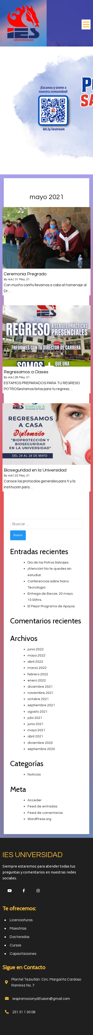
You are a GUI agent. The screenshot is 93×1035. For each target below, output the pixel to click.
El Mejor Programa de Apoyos (51, 606)
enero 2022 (37, 680)
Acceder (35, 800)
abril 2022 (35, 661)
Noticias (34, 774)
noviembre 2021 (41, 693)
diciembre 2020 (40, 743)
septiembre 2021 (41, 705)
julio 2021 (35, 718)
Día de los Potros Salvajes (48, 562)
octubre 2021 (38, 699)
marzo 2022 (37, 668)
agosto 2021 (38, 711)
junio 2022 (36, 649)
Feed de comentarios (45, 813)
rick (10, 279)
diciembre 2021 (40, 686)
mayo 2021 (36, 730)
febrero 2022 (38, 674)
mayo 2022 (36, 655)
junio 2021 (36, 724)
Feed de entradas (42, 806)
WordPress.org (39, 819)
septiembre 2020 (41, 749)
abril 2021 (35, 736)
